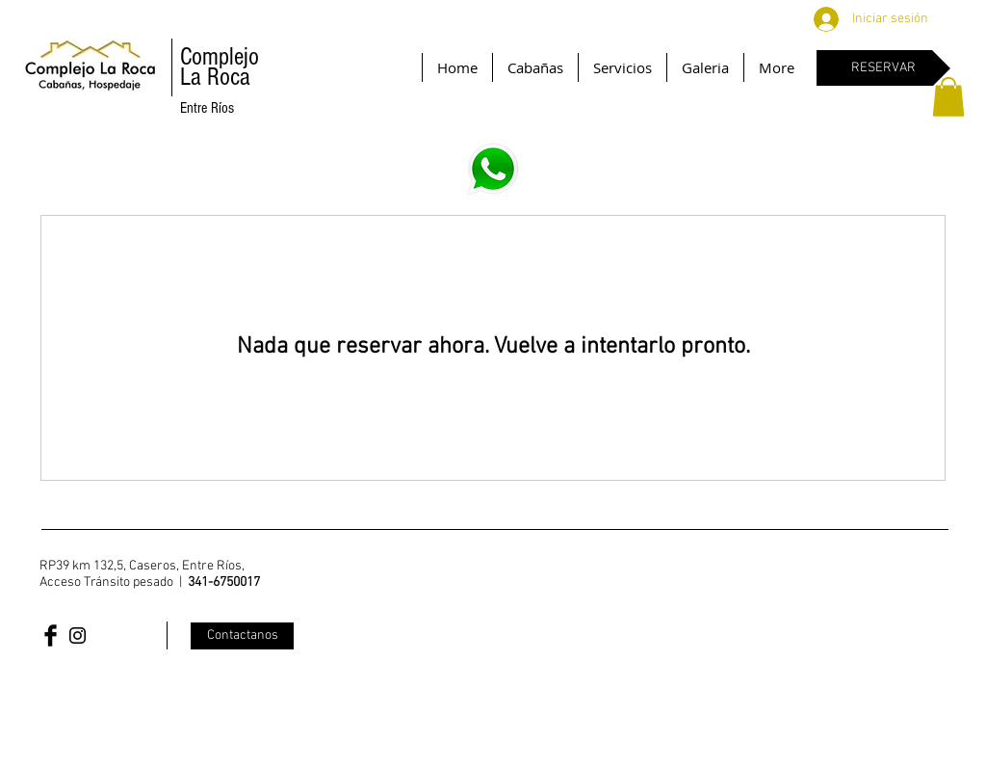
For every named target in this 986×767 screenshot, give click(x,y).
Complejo (219, 56)
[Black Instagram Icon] (77, 635)
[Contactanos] (242, 635)
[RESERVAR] (883, 68)
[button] (948, 97)
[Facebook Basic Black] (50, 635)
